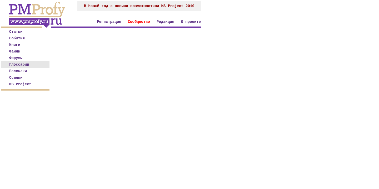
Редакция (165, 22)
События (17, 38)
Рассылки (18, 71)
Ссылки (15, 78)
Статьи (15, 32)
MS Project (20, 84)
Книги (14, 45)
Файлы (14, 51)
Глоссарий (19, 64)
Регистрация (109, 22)
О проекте (191, 22)
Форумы (15, 58)
